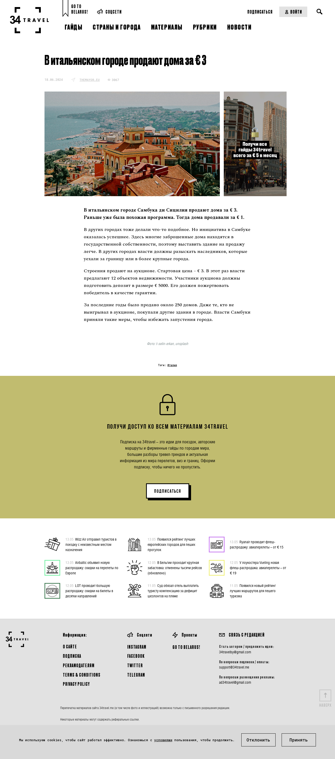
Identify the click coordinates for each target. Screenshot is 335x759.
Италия (172, 365)
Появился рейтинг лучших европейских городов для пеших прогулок (171, 544)
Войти (293, 12)
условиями (163, 740)
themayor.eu (90, 80)
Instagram (136, 647)
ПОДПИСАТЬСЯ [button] (167, 491)
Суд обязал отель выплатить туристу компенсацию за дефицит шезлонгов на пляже (173, 590)
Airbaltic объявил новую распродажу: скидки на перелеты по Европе (91, 567)
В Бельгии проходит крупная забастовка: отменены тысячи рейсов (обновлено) (175, 567)
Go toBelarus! (79, 9)
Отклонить (258, 740)
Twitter (135, 665)
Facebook (135, 656)
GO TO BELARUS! (186, 647)
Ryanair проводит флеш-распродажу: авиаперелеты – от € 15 (256, 544)
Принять (298, 740)
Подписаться (260, 12)
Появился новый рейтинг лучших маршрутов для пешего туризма (253, 590)
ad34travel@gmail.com (235, 682)
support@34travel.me (234, 667)
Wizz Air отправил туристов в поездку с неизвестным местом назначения (90, 544)
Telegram (136, 675)
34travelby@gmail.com (235, 652)
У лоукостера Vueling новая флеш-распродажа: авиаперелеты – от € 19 (258, 567)
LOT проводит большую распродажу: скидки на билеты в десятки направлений (89, 590)
